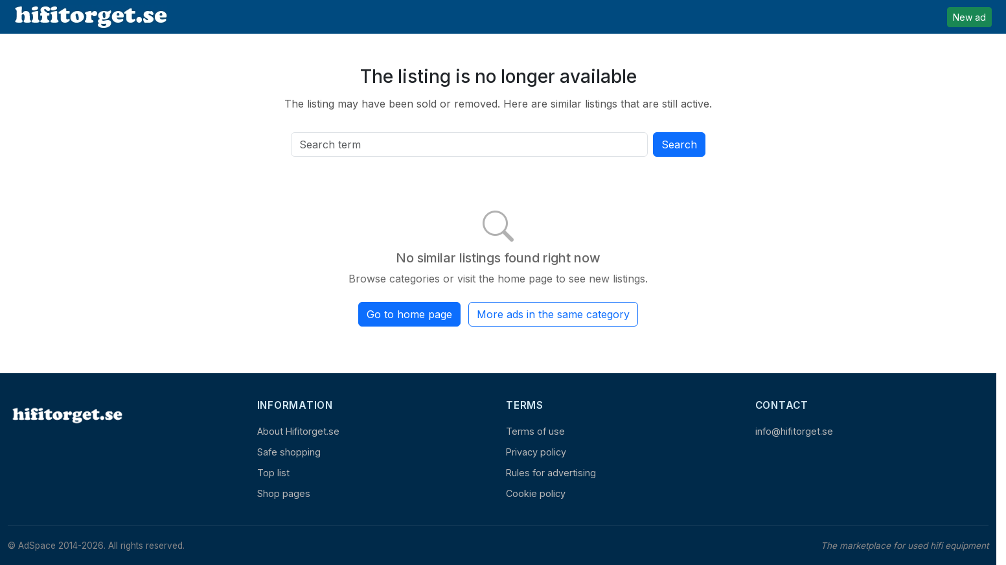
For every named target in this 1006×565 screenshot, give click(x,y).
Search (679, 144)
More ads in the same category (553, 314)
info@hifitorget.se (794, 431)
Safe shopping (289, 451)
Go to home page (409, 314)
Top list (273, 472)
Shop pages (283, 493)
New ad (969, 17)
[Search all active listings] (469, 144)
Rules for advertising (551, 472)
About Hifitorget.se (298, 431)
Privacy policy (536, 451)
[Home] (66, 415)
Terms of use (535, 431)
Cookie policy (536, 493)
